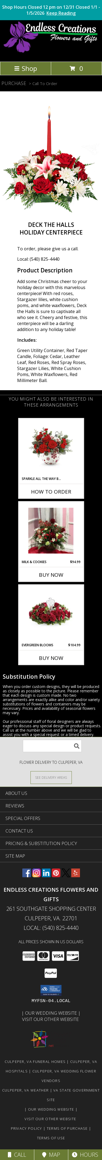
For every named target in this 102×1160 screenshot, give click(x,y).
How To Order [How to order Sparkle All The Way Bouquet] (51, 491)
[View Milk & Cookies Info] (51, 531)
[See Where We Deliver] (51, 777)
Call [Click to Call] (17, 1154)
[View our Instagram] (36, 875)
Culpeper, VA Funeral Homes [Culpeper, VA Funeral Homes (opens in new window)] (35, 1061)
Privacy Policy (26, 1128)
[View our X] (65, 875)
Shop (25, 68)
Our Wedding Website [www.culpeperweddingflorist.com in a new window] (51, 1013)
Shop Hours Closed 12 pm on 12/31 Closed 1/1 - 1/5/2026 (51, 10)
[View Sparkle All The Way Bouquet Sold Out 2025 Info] (51, 447)
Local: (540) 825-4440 (38, 259)
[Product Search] (52, 746)
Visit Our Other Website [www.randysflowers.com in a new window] (51, 1019)
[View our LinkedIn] (46, 875)
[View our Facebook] (26, 875)
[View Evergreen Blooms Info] (51, 613)
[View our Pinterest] (56, 875)
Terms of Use (51, 1137)
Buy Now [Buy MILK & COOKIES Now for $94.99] (51, 574)
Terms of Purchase (67, 1128)
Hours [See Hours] (85, 1154)
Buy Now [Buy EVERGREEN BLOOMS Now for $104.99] (51, 658)
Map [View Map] (51, 1154)
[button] (51, 990)
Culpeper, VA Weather (25, 1090)
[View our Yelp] (75, 875)
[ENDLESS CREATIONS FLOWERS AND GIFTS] (51, 53)
